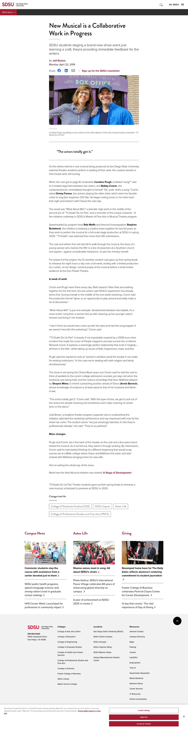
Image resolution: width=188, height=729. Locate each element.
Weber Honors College (67, 684)
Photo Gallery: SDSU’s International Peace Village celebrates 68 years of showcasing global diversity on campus (94, 585)
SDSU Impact (102, 506)
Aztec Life (120, 506)
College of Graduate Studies (70, 647)
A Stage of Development (117, 473)
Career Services (136, 688)
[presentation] (61, 627)
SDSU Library (63, 678)
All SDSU (176, 4)
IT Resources (135, 694)
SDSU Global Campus (102, 636)
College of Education (67, 636)
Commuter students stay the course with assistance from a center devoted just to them (42, 571)
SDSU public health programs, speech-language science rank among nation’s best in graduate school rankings (43, 589)
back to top (177, 621)
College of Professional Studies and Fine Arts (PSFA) (80, 514)
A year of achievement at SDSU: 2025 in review (91, 601)
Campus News (35, 533)
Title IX (133, 667)
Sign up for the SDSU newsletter (101, 71)
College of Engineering (67, 642)
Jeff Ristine (59, 61)
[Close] (184, 719)
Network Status (136, 683)
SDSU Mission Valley (102, 652)
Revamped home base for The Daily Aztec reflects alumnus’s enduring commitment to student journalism (142, 571)
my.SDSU (134, 657)
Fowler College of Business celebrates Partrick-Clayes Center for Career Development (141, 591)
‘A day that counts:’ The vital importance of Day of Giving (137, 605)
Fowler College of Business (69, 673)
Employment (135, 662)
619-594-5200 (34, 633)
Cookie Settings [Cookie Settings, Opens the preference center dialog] (144, 713)
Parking (133, 647)
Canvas (133, 652)
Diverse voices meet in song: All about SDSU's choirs (91, 570)
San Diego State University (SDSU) (108, 631)
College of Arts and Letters (69, 631)
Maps (132, 642)
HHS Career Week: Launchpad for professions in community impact (44, 605)
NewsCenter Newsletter (140, 673)
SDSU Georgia (99, 642)
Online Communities (138, 699)
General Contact (136, 631)
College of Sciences (66, 668)
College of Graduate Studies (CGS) (70, 506)
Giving (126, 533)
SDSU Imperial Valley (102, 647)
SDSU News (7, 12)
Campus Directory (137, 636)
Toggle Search (161, 4)
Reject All (143, 720)
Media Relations (136, 678)
